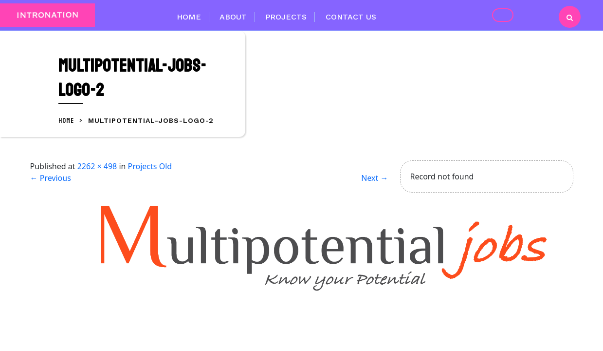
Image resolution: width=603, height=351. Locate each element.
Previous (50, 178)
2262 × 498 (97, 166)
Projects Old (150, 166)
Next (374, 178)
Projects (286, 16)
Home (189, 16)
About (233, 16)
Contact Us (351, 16)
